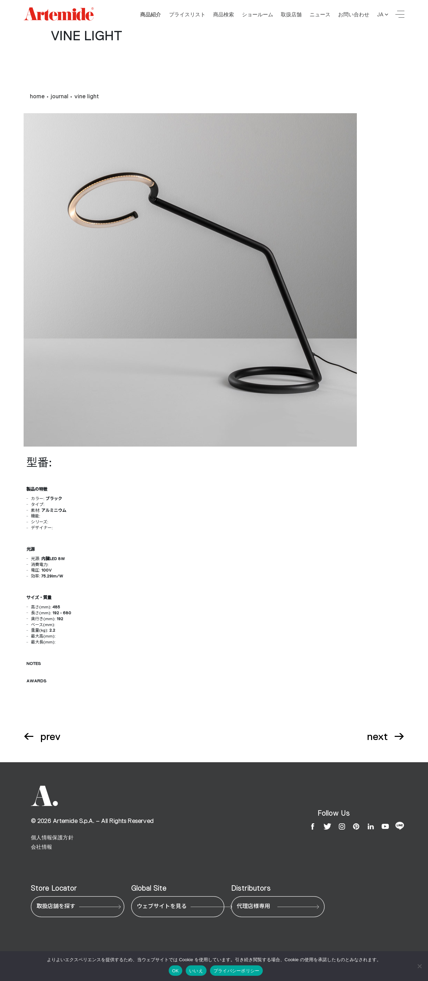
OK (175, 970)
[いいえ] (419, 966)
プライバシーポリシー (236, 970)
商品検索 (223, 14)
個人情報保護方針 (52, 837)
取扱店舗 (291, 14)
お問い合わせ (353, 14)
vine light (86, 96)
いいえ (196, 970)
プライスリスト (187, 14)
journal (59, 96)
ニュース (320, 14)
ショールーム (257, 14)
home (37, 96)
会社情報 (41, 847)
